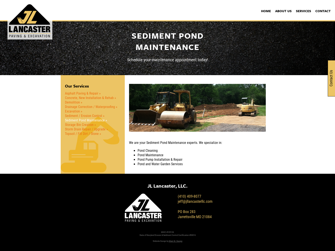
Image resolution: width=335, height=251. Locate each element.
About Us (283, 11)
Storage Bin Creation (79, 124)
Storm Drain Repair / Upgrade (85, 129)
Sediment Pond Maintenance (85, 120)
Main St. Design (175, 240)
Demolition (72, 102)
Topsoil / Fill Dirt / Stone (82, 133)
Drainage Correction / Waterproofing (90, 106)
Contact (323, 11)
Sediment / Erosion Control (83, 115)
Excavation (72, 111)
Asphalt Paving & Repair (81, 93)
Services (303, 11)
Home (266, 11)
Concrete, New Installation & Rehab (89, 97)
